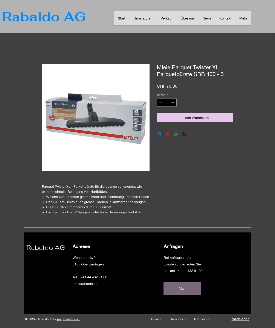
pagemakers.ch (68, 319)
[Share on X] (184, 133)
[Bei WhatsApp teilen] (176, 133)
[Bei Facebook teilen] (159, 133)
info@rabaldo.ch (85, 284)
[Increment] (173, 102)
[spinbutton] (167, 102)
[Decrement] (160, 102)
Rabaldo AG (45, 247)
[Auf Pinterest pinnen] (167, 133)
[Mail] (182, 288)
